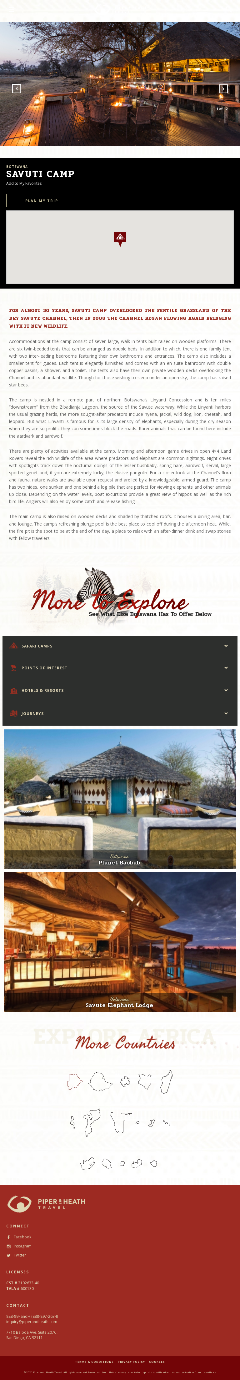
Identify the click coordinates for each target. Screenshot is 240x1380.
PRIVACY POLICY (131, 1362)
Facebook (18, 1237)
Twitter (16, 1255)
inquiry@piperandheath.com (31, 1321)
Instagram (19, 1246)
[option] (120, 84)
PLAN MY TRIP (41, 200)
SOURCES (157, 1362)
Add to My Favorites (24, 183)
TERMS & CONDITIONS (94, 1362)
